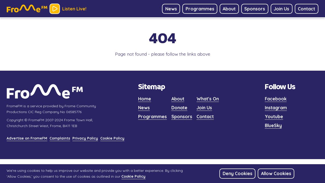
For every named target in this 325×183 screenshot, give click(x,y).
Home (144, 98)
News (144, 107)
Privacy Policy (85, 138)
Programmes (152, 116)
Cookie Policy (112, 138)
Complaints (60, 138)
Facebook (276, 98)
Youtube (274, 116)
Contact (205, 116)
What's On (208, 98)
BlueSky (273, 125)
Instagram (276, 107)
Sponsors (181, 116)
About (177, 98)
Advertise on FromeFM (27, 138)
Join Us (204, 107)
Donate (179, 107)
